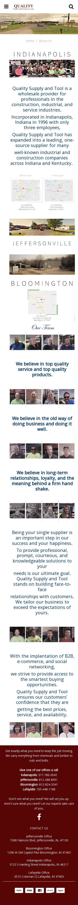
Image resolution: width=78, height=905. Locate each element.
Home (30, 41)
